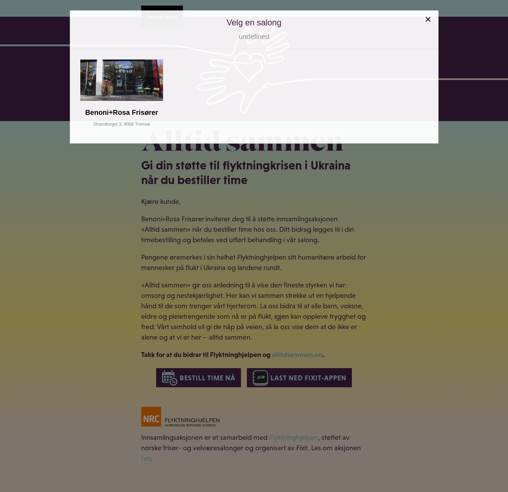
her (146, 458)
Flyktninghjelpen (293, 437)
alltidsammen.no (297, 354)
